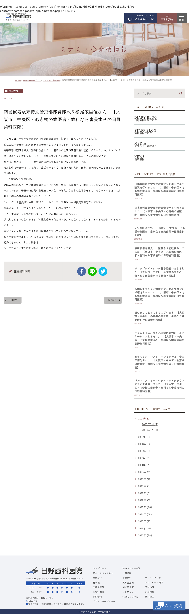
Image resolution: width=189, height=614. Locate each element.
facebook (81, 271)
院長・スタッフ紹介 (103, 573)
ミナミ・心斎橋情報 (51, 80)
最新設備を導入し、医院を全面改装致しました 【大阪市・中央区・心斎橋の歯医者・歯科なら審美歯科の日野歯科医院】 (159, 251)
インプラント (129, 592)
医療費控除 (98, 587)
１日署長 (19, 202)
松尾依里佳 (82, 202)
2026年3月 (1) (150, 424)
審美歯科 (127, 577)
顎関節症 (149, 596)
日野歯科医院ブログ (32, 80)
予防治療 (149, 587)
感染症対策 (98, 592)
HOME (18, 80)
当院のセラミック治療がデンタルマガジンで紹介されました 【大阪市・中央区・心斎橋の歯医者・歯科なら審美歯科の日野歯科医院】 (159, 294)
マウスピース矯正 (154, 582)
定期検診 (149, 592)
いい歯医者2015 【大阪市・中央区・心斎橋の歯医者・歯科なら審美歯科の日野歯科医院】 (159, 231)
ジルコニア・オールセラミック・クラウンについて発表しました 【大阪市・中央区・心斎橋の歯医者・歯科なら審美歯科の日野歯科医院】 (159, 386)
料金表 (96, 582)
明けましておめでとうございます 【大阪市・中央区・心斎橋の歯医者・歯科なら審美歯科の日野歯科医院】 (159, 316)
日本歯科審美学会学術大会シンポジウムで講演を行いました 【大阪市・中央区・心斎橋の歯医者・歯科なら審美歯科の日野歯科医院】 (159, 189)
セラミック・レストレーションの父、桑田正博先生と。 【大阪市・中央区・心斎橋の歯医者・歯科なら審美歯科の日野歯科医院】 (159, 362)
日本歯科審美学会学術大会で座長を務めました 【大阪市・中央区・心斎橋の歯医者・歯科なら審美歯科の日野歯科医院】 (159, 211)
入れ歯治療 (128, 582)
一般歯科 (127, 573)
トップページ (100, 568)
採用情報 (97, 596)
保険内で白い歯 (131, 596)
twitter (103, 271)
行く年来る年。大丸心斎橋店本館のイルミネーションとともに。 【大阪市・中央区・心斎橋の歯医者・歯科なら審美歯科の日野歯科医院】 (159, 338)
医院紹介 (97, 577)
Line (92, 271)
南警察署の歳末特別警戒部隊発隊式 (38, 139)
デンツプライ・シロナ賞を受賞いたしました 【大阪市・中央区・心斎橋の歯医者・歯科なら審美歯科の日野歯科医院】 (159, 272)
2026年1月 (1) (150, 429)
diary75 (13, 91)
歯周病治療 (128, 587)
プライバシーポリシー (104, 601)
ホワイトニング (153, 577)
